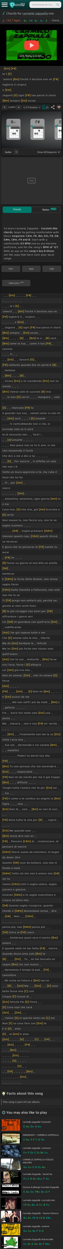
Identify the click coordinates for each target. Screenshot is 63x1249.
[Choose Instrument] (16, 152)
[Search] (58, 4)
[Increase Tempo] (19, 107)
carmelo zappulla (35, 13)
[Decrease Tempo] (4, 107)
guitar (8, 152)
